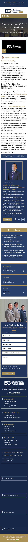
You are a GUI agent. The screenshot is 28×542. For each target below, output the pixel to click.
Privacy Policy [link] (19, 537)
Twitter (23, 219)
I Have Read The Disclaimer (12, 368)
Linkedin (19, 219)
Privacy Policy (13, 366)
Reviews (18, 389)
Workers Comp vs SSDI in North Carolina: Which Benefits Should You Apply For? (14, 246)
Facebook (15, 219)
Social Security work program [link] (17, 106)
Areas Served (13, 387)
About (6, 387)
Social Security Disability (8, 61)
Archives (5, 280)
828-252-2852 (18, 455)
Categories (6, 269)
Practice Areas (6, 389)
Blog (13, 389)
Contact (23, 389)
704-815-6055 (18, 452)
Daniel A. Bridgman (12, 57)
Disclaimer (5, 366)
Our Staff (21, 387)
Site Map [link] (13, 537)
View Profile (7, 219)
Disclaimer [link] (8, 537)
